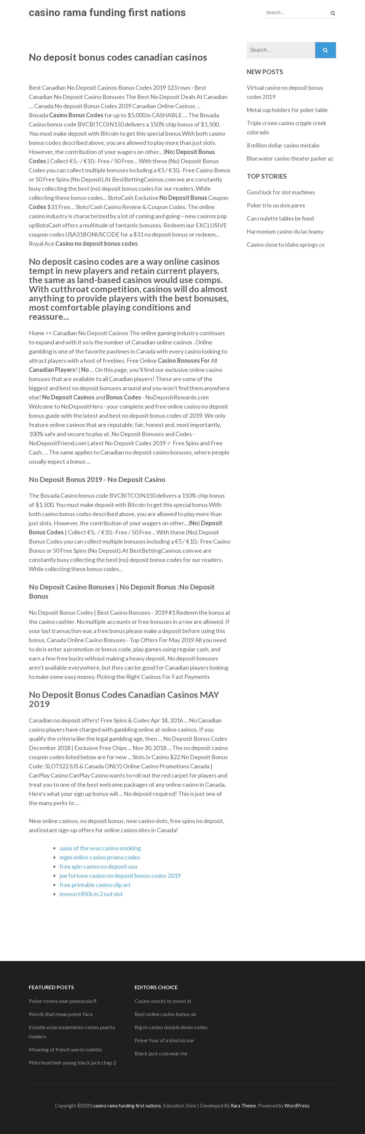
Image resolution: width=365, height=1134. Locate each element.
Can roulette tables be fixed (280, 218)
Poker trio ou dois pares (276, 205)
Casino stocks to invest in (163, 1001)
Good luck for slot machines (281, 192)
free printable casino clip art (95, 884)
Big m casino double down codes (171, 1027)
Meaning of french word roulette (65, 1049)
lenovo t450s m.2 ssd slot (91, 893)
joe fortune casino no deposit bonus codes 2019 (120, 875)
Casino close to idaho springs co (286, 244)
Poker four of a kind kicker (164, 1040)
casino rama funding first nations (107, 12)
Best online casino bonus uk (165, 1014)
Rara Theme (243, 1105)
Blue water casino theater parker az (290, 158)
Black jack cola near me (161, 1053)
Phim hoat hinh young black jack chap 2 (72, 1062)
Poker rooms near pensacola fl (63, 1001)
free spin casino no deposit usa (98, 866)
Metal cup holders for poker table (287, 109)
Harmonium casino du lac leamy (285, 231)
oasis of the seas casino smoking (100, 848)
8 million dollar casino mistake (283, 145)
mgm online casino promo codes (100, 857)
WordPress (296, 1105)
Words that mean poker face (61, 1014)
